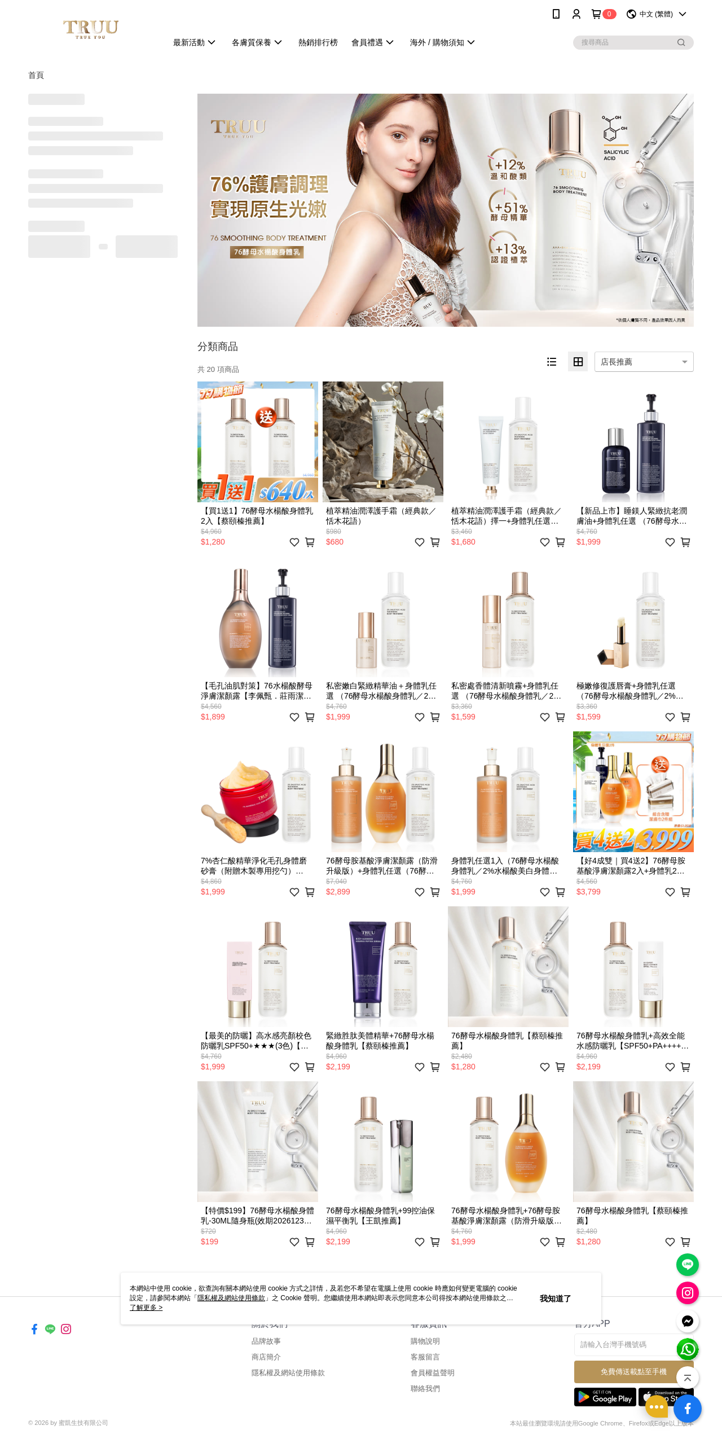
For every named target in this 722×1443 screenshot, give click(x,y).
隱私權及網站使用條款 (288, 1373)
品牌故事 (266, 1341)
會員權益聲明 (433, 1373)
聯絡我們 (425, 1388)
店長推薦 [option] (616, 361)
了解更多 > (146, 1308)
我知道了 (555, 1298)
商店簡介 (266, 1357)
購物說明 (425, 1341)
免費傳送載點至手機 (634, 1371)
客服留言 (425, 1357)
